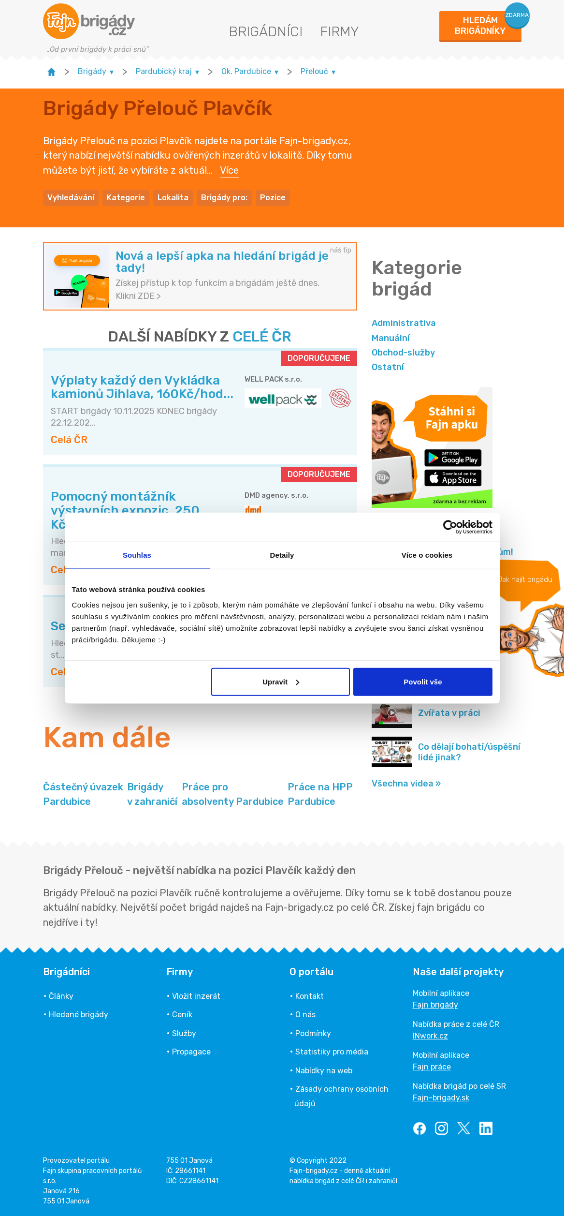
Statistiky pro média (331, 1051)
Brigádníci (266, 32)
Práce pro (233, 795)
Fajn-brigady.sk (441, 1097)
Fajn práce (432, 1066)
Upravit (280, 681)
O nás (305, 1014)
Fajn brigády (435, 1004)
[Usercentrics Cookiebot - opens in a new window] (450, 527)
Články (61, 996)
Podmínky (313, 1033)
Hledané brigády (78, 1014)
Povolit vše (423, 681)
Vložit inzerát (196, 996)
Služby (184, 1033)
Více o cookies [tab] (427, 555)
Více (229, 170)
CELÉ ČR (261, 336)
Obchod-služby (403, 352)
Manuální (391, 338)
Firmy (339, 32)
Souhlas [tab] (137, 555)
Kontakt (309, 996)
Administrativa (404, 323)
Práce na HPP (320, 795)
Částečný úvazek (83, 795)
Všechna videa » (406, 783)
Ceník (182, 1014)
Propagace (191, 1051)
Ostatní (388, 367)
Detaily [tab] (282, 555)
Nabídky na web (323, 1070)
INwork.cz (430, 1035)
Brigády (152, 795)
